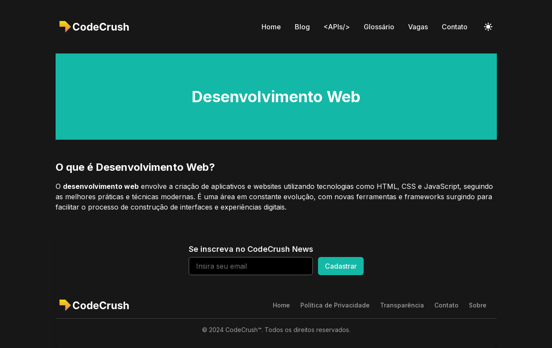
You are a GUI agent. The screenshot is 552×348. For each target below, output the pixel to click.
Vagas (418, 26)
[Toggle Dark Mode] (488, 27)
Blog (302, 26)
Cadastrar (341, 266)
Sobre (478, 305)
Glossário (379, 26)
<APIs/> (337, 26)
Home (271, 26)
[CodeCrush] (97, 26)
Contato (455, 26)
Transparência (402, 305)
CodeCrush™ (243, 329)
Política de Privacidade (335, 305)
